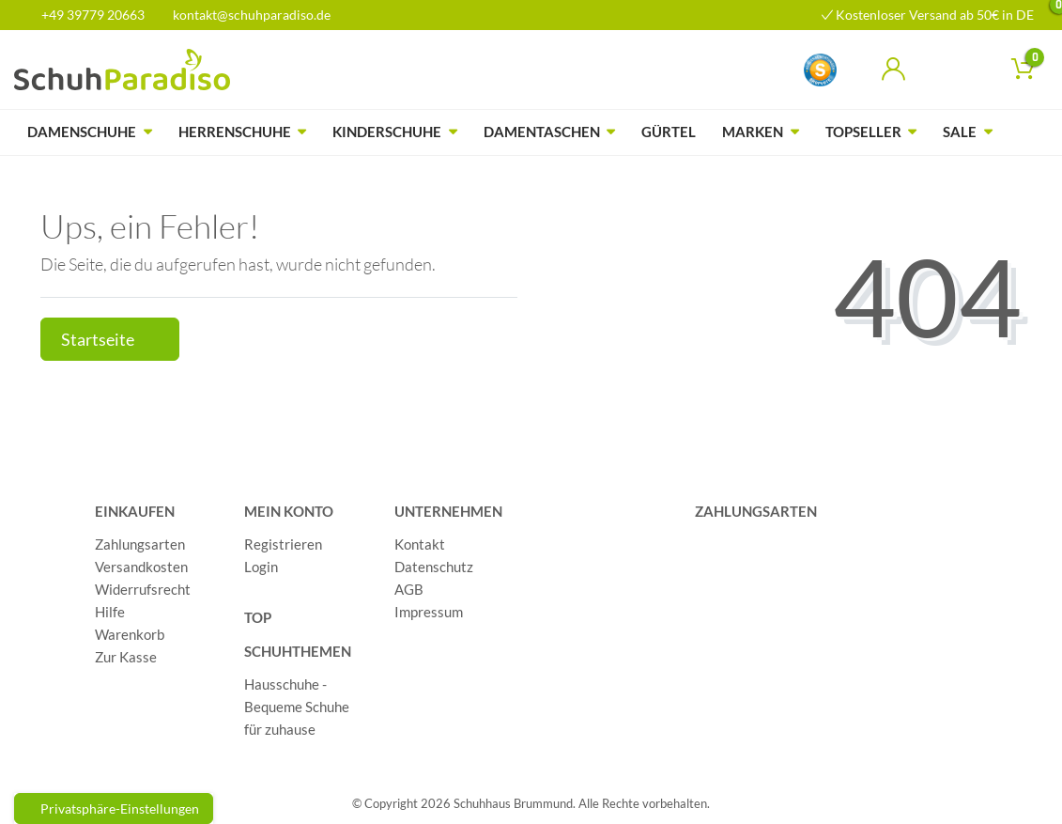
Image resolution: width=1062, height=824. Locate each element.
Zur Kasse (126, 656)
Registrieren (283, 544)
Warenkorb (129, 634)
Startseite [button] (110, 340)
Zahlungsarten (140, 544)
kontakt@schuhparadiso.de (244, 15)
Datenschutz (433, 566)
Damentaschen (542, 131)
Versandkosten (141, 566)
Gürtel (668, 131)
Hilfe (110, 611)
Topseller (863, 131)
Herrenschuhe (234, 131)
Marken (752, 131)
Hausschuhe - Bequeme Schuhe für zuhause (296, 707)
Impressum (428, 611)
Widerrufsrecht (143, 589)
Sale (960, 131)
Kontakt (419, 544)
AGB (408, 589)
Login (261, 566)
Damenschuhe (81, 131)
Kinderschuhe (386, 131)
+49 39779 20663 (86, 15)
